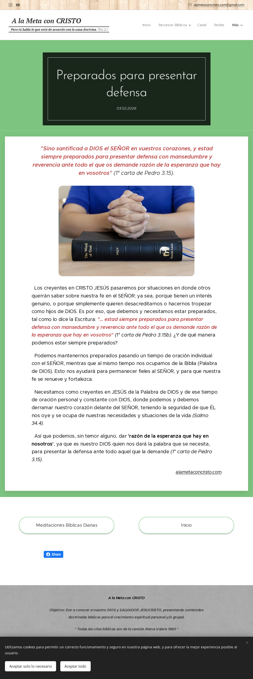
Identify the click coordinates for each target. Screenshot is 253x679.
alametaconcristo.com (199, 472)
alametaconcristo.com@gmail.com (219, 4)
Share (53, 554)
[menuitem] (146, 25)
